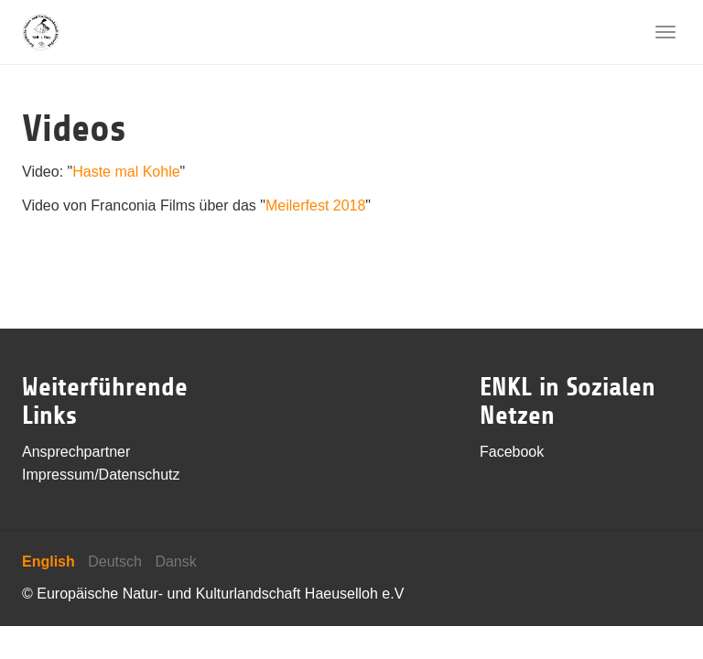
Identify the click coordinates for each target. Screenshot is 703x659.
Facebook (512, 451)
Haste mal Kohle (125, 171)
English (48, 561)
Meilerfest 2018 (315, 205)
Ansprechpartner (76, 451)
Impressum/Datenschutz (101, 474)
